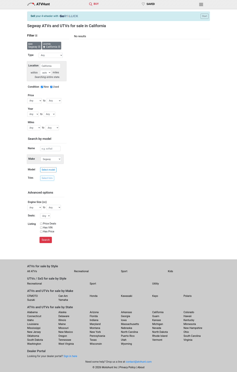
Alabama (32, 312)
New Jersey (34, 332)
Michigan (157, 324)
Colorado (189, 312)
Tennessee (64, 339)
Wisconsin (96, 343)
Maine (62, 324)
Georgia (125, 316)
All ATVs (32, 271)
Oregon (62, 335)
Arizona (94, 312)
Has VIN (48, 227)
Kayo (155, 296)
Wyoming (126, 343)
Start (204, 16)
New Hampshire (193, 328)
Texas (93, 339)
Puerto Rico (128, 335)
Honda (93, 296)
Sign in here (70, 356)
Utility (155, 283)
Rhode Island (159, 335)
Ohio (186, 332)
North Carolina (129, 332)
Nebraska (126, 328)
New (46, 86)
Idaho (30, 320)
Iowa (124, 320)
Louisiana (33, 324)
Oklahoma (33, 335)
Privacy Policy (127, 367)
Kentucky (189, 320)
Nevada (156, 328)
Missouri (63, 328)
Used (56, 86)
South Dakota (35, 339)
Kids (170, 271)
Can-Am (63, 296)
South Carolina (192, 335)
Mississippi (33, 328)
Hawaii (188, 316)
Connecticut (34, 316)
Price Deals (49, 223)
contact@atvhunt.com (139, 361)
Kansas (156, 320)
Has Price (48, 231)
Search (46, 239)
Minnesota (190, 324)
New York (95, 332)
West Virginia (66, 343)
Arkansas (126, 312)
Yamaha (63, 299)
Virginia (188, 339)
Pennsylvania (97, 335)
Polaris (188, 296)
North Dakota (160, 332)
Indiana (94, 320)
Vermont (157, 339)
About (141, 367)
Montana (95, 328)
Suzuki (31, 299)
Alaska (62, 312)
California (157, 312)
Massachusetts (130, 324)
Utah (123, 339)
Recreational (81, 271)
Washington (34, 343)
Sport (124, 271)
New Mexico (65, 332)
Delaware (63, 316)
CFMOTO (32, 296)
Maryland (95, 324)
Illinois (62, 320)
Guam (155, 316)
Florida (94, 316)
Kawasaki (126, 296)
